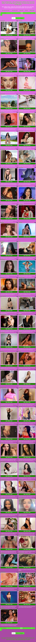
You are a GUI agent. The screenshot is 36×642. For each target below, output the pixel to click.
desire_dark (20, 37)
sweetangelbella (21, 468)
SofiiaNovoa (2, 520)
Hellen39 (19, 279)
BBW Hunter (32, 10)
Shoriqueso (2, 227)
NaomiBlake (2, 313)
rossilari (1, 416)
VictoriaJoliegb (3, 175)
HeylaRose (20, 416)
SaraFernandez (3, 451)
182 (33, 590)
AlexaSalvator (2, 124)
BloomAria (20, 20)
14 (19, 590)
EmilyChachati (2, 537)
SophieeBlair (20, 192)
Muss (19, 227)
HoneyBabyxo (2, 399)
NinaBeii (19, 89)
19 (29, 590)
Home (13, 18)
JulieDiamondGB (21, 261)
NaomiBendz (2, 141)
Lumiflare (20, 313)
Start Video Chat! (9, 33)
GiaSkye (19, 54)
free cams (18, 601)
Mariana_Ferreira (21, 520)
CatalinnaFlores (3, 554)
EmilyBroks (2, 106)
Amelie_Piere (20, 399)
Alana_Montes (20, 124)
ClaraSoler (2, 261)
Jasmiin (1, 192)
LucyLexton (2, 72)
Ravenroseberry (21, 434)
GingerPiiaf (20, 554)
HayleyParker (20, 106)
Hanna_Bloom (2, 434)
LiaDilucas (20, 382)
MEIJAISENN (20, 537)
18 (27, 590)
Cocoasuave (2, 468)
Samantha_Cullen (21, 72)
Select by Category (20, 18)
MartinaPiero (2, 571)
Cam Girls (21, 10)
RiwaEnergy (2, 244)
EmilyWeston (2, 54)
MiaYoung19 (2, 20)
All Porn (26, 10)
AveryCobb (20, 175)
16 (23, 590)
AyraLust (2, 158)
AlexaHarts (20, 451)
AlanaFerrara (2, 382)
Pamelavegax (20, 158)
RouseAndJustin (3, 296)
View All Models (3, 590)
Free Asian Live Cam (5, 10)
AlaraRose (20, 296)
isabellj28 (2, 37)
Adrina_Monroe (3, 279)
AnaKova (20, 244)
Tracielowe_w (20, 141)
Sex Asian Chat (14, 10)
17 (25, 590)
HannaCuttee (2, 89)
